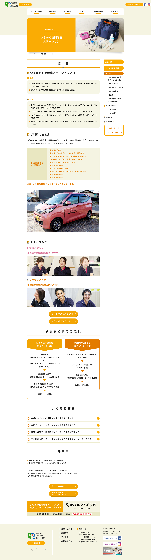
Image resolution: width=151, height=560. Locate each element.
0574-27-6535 (83, 504)
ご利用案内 (112, 109)
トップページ (31, 54)
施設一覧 (83, 529)
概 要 (108, 73)
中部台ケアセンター (84, 532)
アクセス (109, 117)
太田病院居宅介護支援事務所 (87, 539)
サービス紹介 (111, 105)
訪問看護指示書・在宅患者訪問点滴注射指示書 (46, 460)
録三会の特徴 (67, 529)
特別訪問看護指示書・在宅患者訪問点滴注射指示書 (47, 463)
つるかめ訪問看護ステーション (87, 537)
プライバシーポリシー (109, 534)
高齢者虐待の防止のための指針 (59, 493)
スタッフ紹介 (113, 83)
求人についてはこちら (61, 321)
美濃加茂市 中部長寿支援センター (88, 542)
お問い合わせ (67, 541)
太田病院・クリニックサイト (111, 531)
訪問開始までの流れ (115, 87)
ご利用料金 (112, 113)
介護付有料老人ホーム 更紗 (86, 534)
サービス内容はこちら (61, 486)
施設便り (65, 533)
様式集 (110, 95)
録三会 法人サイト (133, 4)
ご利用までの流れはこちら (63, 314)
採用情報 (110, 121)
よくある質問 (113, 91)
